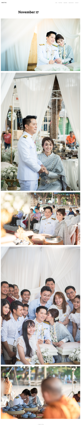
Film (56, 2)
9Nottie (3, 2)
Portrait (60, 2)
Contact (76, 2)
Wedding (65, 2)
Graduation (71, 2)
